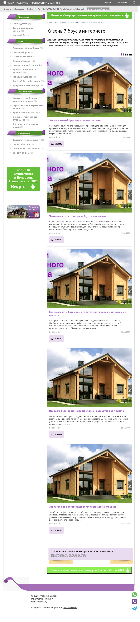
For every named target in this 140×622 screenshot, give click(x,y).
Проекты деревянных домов (24, 71)
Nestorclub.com (70, 607)
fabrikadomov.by (39, 601)
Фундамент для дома (26, 112)
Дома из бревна (23, 61)
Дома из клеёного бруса (27, 48)
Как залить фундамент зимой (25, 125)
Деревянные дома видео (28, 148)
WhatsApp (64, 9)
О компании (106, 2)
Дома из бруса (22, 52)
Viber (72, 9)
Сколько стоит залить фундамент (24, 118)
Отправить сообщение (98, 9)
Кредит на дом (22, 152)
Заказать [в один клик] (57, 143)
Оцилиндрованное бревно (22, 29)
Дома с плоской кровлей (27, 65)
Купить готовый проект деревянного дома (25, 99)
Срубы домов (21, 23)
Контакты (122, 2)
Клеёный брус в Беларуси (28, 81)
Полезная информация (28, 139)
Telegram (79, 9)
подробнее (54, 137)
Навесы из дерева (24, 76)
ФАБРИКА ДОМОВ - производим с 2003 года (31, 2)
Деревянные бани (23, 56)
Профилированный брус (27, 85)
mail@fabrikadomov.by (42, 598)
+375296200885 (48, 8)
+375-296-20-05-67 (73, 45)
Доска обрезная (23, 144)
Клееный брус (21, 35)
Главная (51, 22)
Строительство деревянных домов (28, 107)
